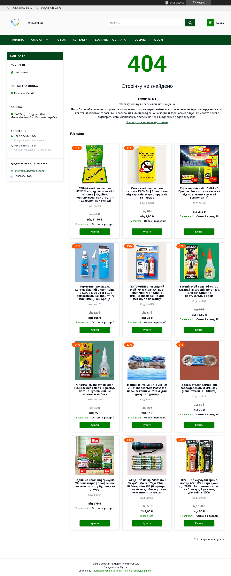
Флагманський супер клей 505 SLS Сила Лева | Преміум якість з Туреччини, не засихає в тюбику (94, 389)
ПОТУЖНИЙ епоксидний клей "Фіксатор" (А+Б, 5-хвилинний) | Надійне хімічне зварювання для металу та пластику (147, 293)
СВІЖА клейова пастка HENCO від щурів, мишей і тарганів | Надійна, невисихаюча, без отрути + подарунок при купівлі (94, 194)
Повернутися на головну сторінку (147, 122)
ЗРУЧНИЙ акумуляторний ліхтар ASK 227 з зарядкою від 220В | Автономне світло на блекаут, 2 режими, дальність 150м (199, 486)
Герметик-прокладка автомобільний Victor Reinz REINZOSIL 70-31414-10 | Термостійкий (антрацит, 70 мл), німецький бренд (94, 293)
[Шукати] (190, 22)
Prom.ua (134, 563)
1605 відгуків (177, 2)
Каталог (37, 39)
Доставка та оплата (110, 39)
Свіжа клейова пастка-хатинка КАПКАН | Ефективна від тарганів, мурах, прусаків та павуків (147, 193)
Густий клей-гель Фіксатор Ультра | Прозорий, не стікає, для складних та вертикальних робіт (199, 291)
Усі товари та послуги (207, 539)
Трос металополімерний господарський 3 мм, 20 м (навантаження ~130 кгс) (199, 388)
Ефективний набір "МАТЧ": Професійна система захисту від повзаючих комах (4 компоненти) (199, 193)
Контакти (80, 39)
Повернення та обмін (149, 39)
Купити (95, 231)
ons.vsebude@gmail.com (29, 170)
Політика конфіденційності (137, 570)
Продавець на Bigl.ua (115, 567)
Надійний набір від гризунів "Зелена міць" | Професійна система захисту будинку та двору (95, 484)
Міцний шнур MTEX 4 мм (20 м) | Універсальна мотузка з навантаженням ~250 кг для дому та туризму (147, 389)
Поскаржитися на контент (107, 570)
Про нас (60, 39)
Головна (17, 39)
